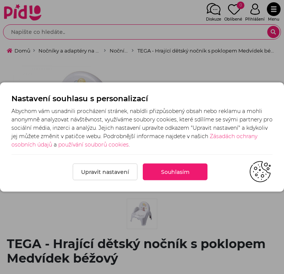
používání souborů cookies (93, 144)
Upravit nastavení (105, 172)
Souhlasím (175, 172)
